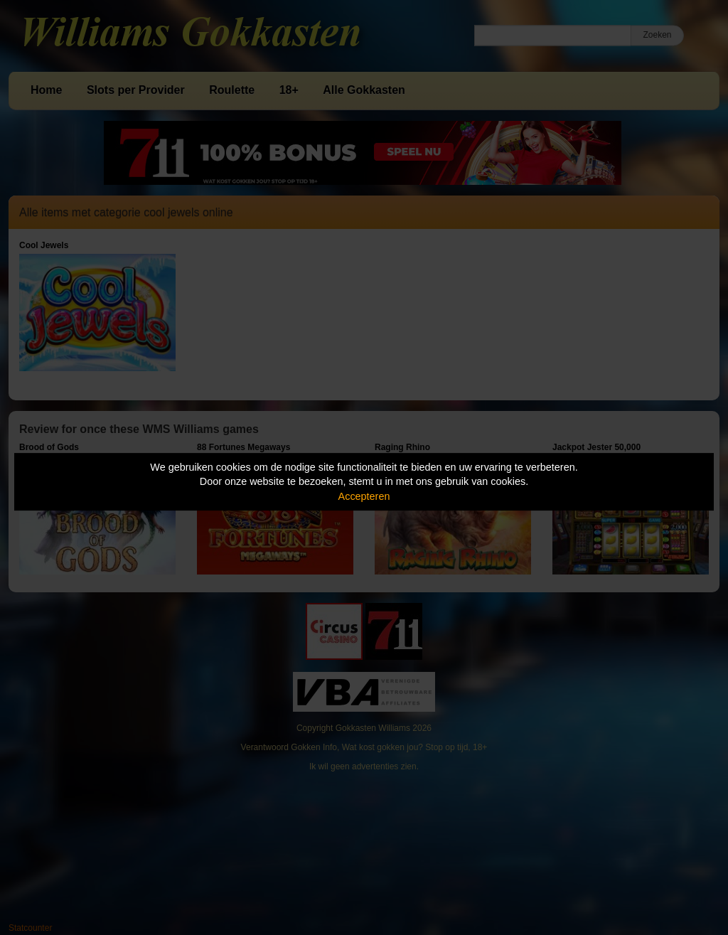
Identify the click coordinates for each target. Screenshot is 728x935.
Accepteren (364, 496)
